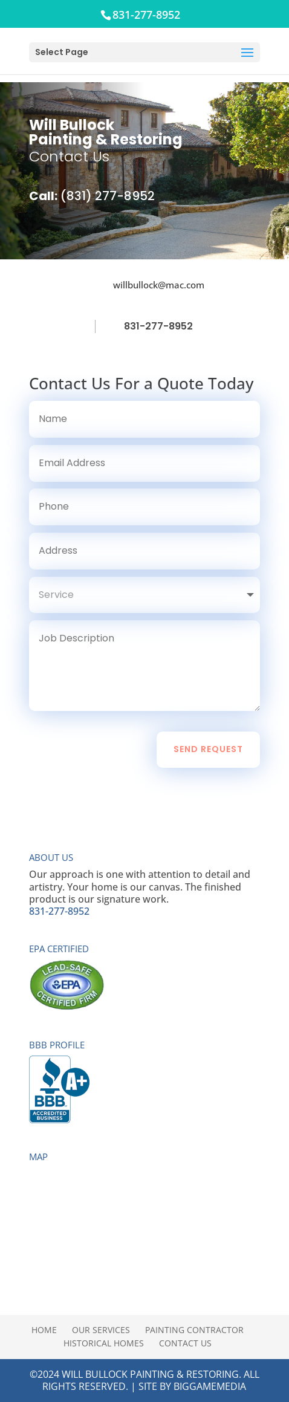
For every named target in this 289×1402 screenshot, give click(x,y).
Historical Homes (103, 1343)
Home (44, 1329)
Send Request (208, 749)
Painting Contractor (194, 1329)
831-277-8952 (158, 326)
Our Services (101, 1329)
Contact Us (185, 1343)
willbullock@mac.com (158, 285)
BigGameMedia (210, 1386)
